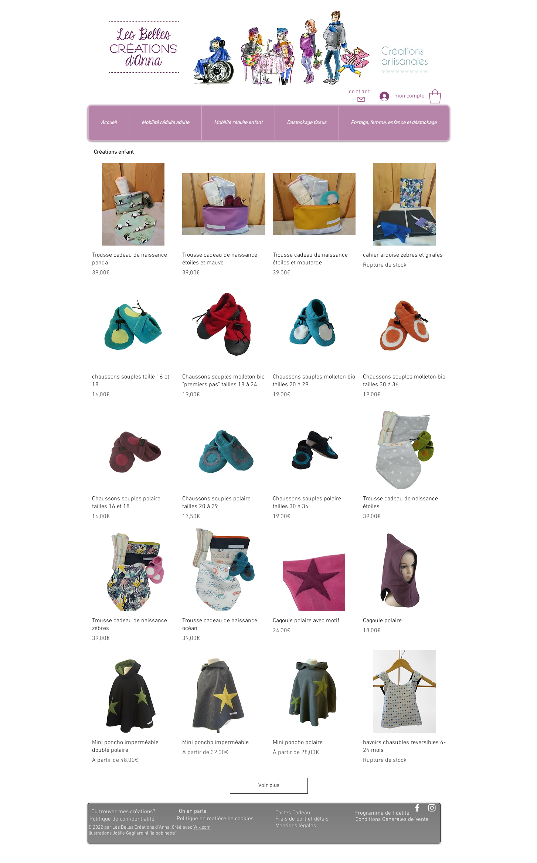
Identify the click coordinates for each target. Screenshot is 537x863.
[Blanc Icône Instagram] (432, 808)
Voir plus (268, 785)
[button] (435, 96)
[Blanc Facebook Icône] (417, 808)
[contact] (360, 96)
